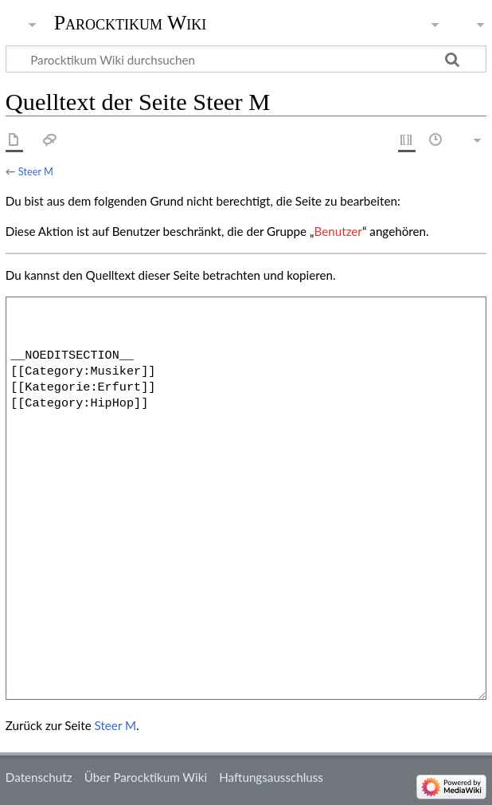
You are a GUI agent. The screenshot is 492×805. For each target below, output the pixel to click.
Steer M (35, 171)
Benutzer (338, 231)
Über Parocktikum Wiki (145, 777)
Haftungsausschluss (271, 777)
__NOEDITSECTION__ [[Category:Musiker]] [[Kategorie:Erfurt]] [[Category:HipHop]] (246, 498)
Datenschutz (39, 777)
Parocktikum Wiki (130, 21)
